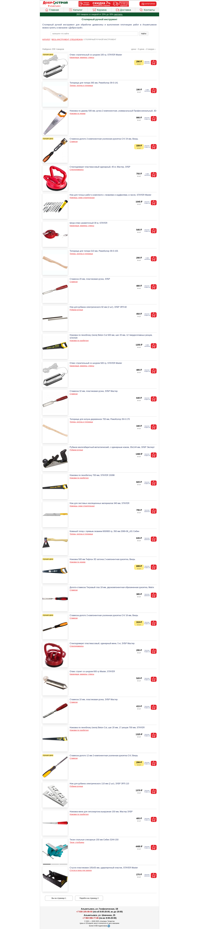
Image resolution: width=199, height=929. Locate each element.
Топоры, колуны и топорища (81, 85)
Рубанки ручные (76, 310)
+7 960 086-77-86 (90, 918)
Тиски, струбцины (77, 842)
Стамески (74, 142)
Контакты (147, 9)
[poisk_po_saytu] (94, 33)
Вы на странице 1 (59, 898)
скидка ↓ (152, 49)
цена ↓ (142, 49)
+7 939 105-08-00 (84, 912)
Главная (52, 9)
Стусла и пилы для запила (81, 870)
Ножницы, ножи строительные (82, 198)
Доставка (123, 9)
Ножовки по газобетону (79, 341)
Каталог (75, 9)
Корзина (99, 9)
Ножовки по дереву (78, 114)
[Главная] (55, 3)
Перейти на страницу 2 (89, 898)
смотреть (118, 14)
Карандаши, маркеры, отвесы (82, 57)
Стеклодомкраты (77, 170)
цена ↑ (134, 49)
